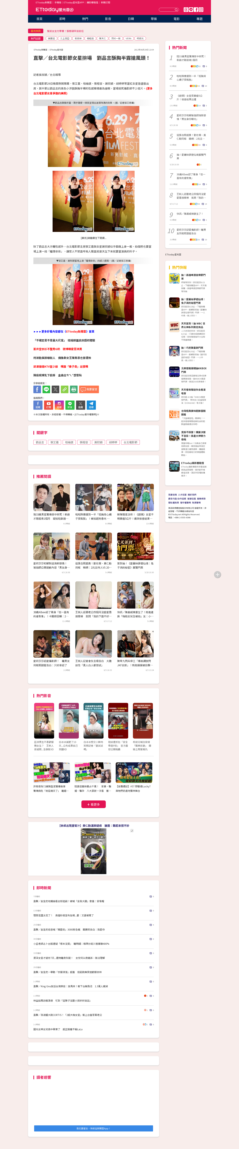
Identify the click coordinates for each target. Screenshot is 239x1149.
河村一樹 (115, 38)
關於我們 (192, 494)
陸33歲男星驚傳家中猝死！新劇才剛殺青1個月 (191, 58)
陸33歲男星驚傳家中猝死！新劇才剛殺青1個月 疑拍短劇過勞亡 (51, 518)
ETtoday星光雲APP (74, 2)
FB (196, 9)
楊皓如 (90, 38)
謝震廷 (51, 38)
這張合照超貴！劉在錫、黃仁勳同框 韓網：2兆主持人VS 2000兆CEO (93, 567)
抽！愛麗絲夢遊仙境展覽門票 (191, 156)
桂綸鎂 (69, 442)
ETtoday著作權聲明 (85, 414)
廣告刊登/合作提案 (177, 498)
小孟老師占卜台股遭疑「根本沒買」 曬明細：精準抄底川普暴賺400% (71, 943)
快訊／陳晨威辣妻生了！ (190, 213)
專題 (199, 18)
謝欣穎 (98, 442)
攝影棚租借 (92, 2)
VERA (128, 38)
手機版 (57, 2)
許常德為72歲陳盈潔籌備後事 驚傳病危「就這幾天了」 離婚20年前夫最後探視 (51, 790)
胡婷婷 (113, 442)
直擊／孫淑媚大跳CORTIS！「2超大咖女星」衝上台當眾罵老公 (67, 1015)
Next (149, 724)
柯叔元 (140, 38)
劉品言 (40, 442)
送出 (176, 10)
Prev (38, 724)
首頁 (39, 18)
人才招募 (182, 494)
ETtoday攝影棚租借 (192, 463)
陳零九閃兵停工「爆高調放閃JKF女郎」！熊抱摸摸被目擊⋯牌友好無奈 (135, 665)
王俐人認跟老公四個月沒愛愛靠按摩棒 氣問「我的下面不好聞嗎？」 (93, 616)
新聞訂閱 (105, 2)
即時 (62, 18)
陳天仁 (102, 38)
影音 (108, 18)
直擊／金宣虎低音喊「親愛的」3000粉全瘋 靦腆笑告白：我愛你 (69, 929)
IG (201, 9)
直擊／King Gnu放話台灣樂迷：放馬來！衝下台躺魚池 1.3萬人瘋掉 (70, 986)
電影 (177, 18)
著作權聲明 (185, 502)
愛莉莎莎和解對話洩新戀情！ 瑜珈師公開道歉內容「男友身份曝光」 (51, 567)
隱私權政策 (173, 502)
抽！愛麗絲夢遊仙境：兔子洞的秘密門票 (193, 301)
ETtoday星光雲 (54, 10)
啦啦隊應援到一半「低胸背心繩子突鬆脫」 (191, 77)
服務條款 (201, 498)
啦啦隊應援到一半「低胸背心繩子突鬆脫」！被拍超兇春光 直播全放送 (93, 518)
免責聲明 (196, 502)
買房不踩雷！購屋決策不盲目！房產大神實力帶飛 (193, 435)
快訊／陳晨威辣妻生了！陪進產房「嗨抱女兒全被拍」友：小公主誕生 (135, 616)
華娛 (154, 18)
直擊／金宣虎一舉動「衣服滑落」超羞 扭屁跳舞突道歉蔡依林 (67, 972)
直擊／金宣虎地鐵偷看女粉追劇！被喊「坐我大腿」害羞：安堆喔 (68, 901)
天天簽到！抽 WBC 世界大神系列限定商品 (193, 325)
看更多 (95, 804)
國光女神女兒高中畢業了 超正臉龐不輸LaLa (57, 1029)
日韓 (131, 18)
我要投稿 (172, 494)
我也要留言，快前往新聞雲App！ (94, 1128)
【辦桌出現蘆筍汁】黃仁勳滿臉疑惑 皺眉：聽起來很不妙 (93, 825)
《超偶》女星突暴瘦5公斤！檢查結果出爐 (189, 97)
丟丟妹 (78, 38)
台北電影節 (130, 442)
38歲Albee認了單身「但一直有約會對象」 (191, 176)
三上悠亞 (64, 38)
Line (191, 9)
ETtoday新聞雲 (44, 2)
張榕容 (84, 442)
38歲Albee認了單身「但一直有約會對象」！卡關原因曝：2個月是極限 (51, 616)
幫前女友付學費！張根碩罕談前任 (65, 31)
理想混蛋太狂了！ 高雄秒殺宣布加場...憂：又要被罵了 (63, 915)
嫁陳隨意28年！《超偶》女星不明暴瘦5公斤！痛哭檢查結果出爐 (135, 518)
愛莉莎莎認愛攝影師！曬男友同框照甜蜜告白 (191, 231)
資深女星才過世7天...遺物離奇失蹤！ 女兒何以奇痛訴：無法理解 (69, 958)
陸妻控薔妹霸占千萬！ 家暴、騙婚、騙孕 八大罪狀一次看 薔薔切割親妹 (93, 790)
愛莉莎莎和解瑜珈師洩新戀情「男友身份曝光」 (191, 117)
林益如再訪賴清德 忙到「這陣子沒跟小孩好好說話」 (62, 1000)
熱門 (85, 18)
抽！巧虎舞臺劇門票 (192, 347)
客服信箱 (191, 498)
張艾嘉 (54, 442)
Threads (186, 9)
